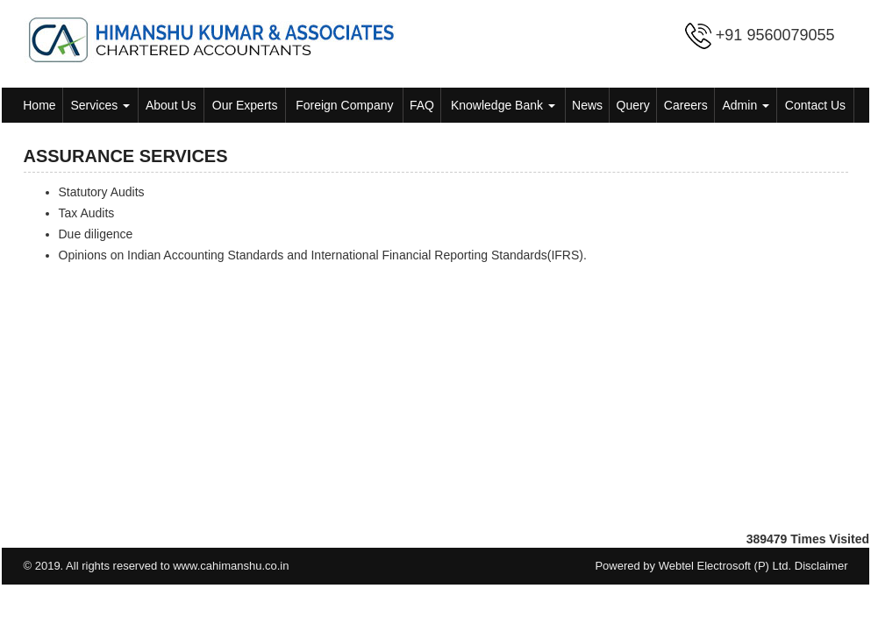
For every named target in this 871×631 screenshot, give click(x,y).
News (587, 105)
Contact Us (815, 105)
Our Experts (245, 105)
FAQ (422, 105)
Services (101, 105)
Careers (686, 105)
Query (633, 105)
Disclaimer (821, 565)
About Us (171, 105)
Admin (746, 105)
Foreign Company (344, 105)
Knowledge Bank (503, 105)
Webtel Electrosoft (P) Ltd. (725, 565)
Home (39, 105)
